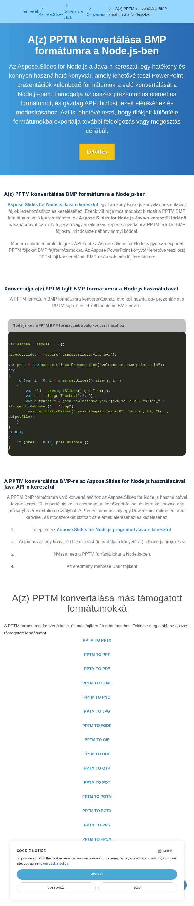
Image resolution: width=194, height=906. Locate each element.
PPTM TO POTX (97, 811)
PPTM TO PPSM (97, 839)
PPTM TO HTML (97, 683)
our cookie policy (55, 863)
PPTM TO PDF (97, 668)
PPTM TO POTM (97, 796)
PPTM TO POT (97, 782)
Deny (138, 887)
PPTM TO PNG (97, 697)
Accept (97, 874)
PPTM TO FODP (97, 725)
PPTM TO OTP (97, 768)
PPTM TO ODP (97, 754)
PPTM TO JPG (97, 711)
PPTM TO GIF (96, 740)
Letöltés (97, 152)
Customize (56, 887)
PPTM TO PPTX (97, 640)
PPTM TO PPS (97, 825)
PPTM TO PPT (97, 654)
